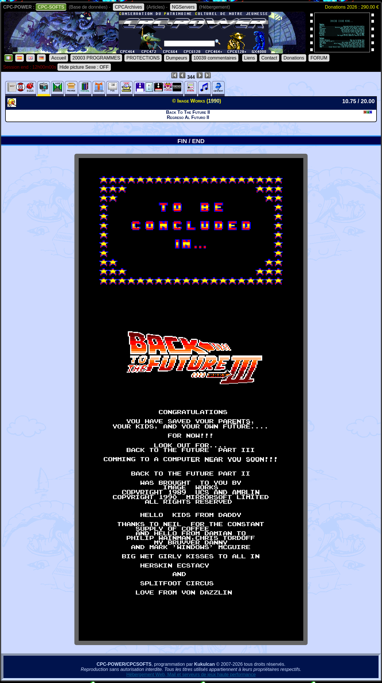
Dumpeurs (176, 57)
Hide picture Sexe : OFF (84, 67)
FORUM (318, 57)
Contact (269, 57)
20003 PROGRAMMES (96, 57)
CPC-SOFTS (51, 7)
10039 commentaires (215, 57)
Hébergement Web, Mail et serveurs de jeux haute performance (191, 674)
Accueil (58, 57)
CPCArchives (128, 7)
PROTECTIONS (143, 57)
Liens (249, 57)
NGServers (183, 7)
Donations (293, 57)
